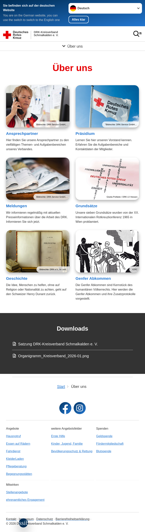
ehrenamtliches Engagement (25, 499)
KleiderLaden (15, 458)
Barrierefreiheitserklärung (72, 519)
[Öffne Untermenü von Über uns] (72, 46)
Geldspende (104, 436)
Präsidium (85, 133)
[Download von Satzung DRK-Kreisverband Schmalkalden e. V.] (72, 344)
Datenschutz (44, 519)
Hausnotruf (13, 436)
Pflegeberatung (16, 466)
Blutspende (103, 451)
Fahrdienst (13, 451)
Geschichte (16, 278)
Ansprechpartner (22, 133)
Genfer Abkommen (93, 278)
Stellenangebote (17, 492)
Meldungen (16, 206)
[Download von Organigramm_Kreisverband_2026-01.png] (72, 356)
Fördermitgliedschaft (109, 443)
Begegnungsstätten (19, 474)
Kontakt (11, 519)
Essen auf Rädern (18, 443)
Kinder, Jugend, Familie (67, 443)
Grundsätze (86, 206)
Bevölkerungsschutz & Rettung (72, 451)
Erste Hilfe (58, 436)
